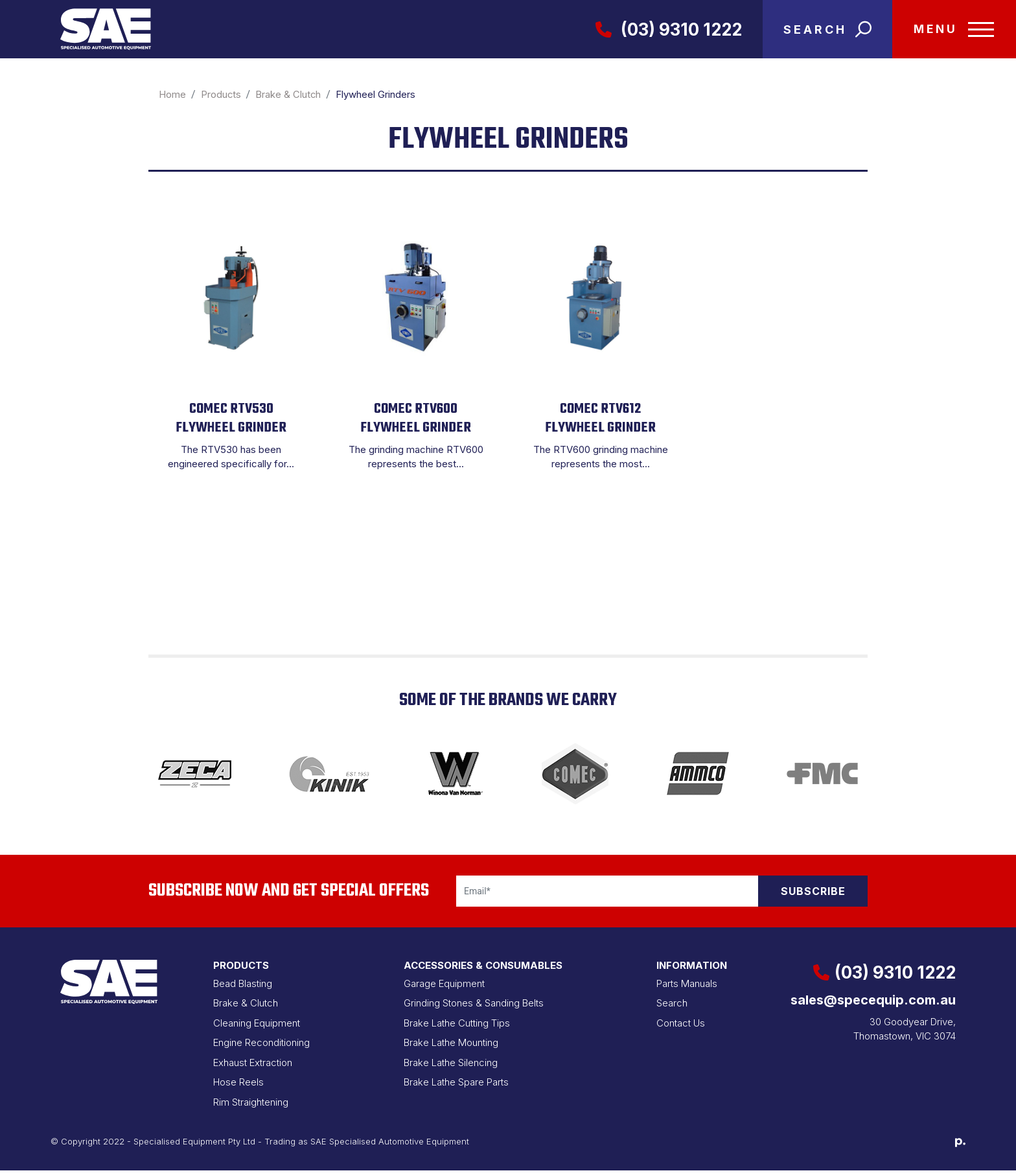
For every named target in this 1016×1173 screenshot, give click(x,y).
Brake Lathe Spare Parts (456, 1084)
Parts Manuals (686, 986)
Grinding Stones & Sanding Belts (474, 1005)
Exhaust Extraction (252, 1065)
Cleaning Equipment (256, 1025)
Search (671, 1005)
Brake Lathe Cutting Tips (457, 1025)
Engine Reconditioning (261, 1045)
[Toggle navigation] (951, 30)
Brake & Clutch (245, 1005)
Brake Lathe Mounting (451, 1045)
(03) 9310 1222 (663, 31)
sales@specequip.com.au (873, 1002)
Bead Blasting (242, 986)
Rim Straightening (250, 1104)
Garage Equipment (444, 986)
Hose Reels (238, 1084)
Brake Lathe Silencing (451, 1065)
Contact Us (680, 1025)
